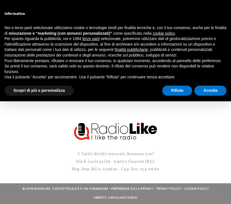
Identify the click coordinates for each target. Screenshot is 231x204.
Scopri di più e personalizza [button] (39, 90)
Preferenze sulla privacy (132, 189)
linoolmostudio (122, 198)
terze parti (91, 38)
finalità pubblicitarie (131, 49)
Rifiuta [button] (177, 90)
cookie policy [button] (164, 33)
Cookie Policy (196, 189)
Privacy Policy (168, 189)
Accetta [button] (210, 90)
